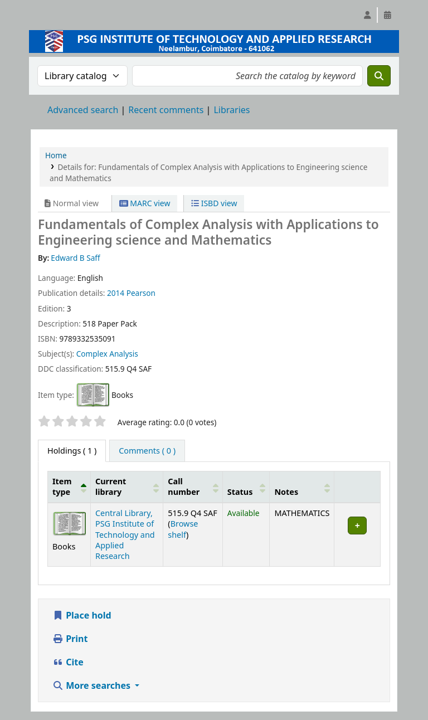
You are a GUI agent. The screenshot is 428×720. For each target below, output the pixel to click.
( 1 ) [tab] (71, 450)
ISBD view (214, 203)
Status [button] (240, 492)
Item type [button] (61, 486)
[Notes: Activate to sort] (302, 486)
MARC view (145, 203)
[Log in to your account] (367, 15)
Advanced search (82, 110)
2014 (115, 293)
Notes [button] (286, 492)
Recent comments (165, 110)
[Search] (379, 75)
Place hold (81, 615)
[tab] (147, 451)
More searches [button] (92, 685)
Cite (68, 662)
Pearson (141, 293)
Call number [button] (184, 486)
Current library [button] (110, 486)
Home (56, 155)
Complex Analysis (107, 353)
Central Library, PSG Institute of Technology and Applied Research (125, 535)
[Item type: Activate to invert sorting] (69, 486)
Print (69, 639)
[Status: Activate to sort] (246, 486)
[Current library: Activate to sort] (127, 486)
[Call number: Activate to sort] (192, 486)
